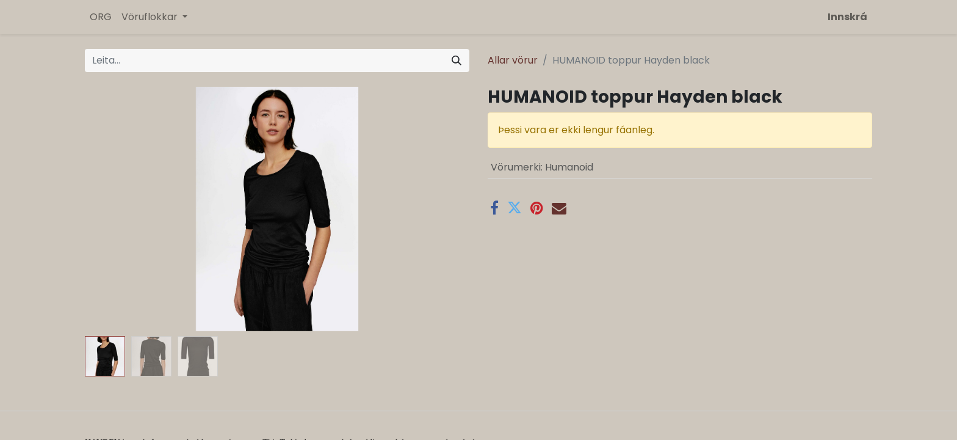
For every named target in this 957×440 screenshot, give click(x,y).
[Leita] (456, 60)
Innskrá (847, 17)
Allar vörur (513, 60)
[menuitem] (101, 17)
